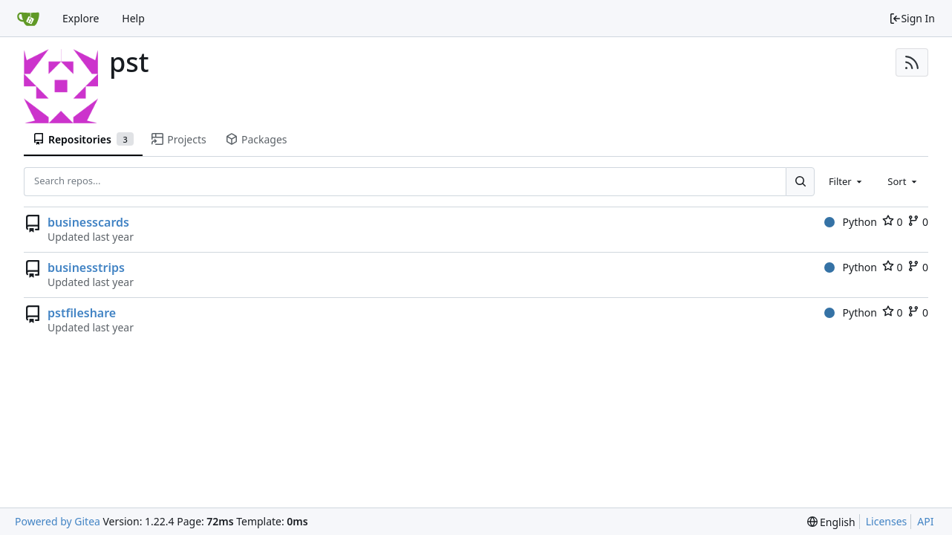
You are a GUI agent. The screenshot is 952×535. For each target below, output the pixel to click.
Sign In (912, 18)
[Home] (28, 18)
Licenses (886, 521)
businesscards (88, 222)
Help (133, 18)
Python (850, 222)
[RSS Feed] (912, 62)
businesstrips (86, 267)
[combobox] (846, 181)
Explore (80, 18)
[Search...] (800, 181)
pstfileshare (82, 312)
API (925, 521)
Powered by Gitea (57, 521)
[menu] (831, 522)
